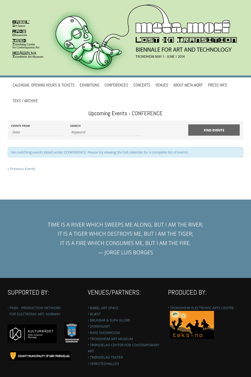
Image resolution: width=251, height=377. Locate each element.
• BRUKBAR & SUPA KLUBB (109, 320)
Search (75, 125)
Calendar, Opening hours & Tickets (44, 85)
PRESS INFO (217, 85)
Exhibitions (89, 85)
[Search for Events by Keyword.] (105, 132)
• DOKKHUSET (99, 326)
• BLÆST (94, 314)
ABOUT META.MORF (188, 85)
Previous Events (21, 168)
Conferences (116, 85)
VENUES (161, 85)
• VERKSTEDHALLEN (103, 363)
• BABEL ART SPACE (103, 307)
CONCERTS (141, 85)
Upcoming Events (107, 113)
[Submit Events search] (214, 130)
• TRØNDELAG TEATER (105, 357)
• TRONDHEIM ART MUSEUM (110, 338)
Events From (20, 125)
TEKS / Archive (25, 100)
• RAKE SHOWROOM (104, 332)
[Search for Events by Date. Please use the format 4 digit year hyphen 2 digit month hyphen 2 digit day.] (37, 132)
